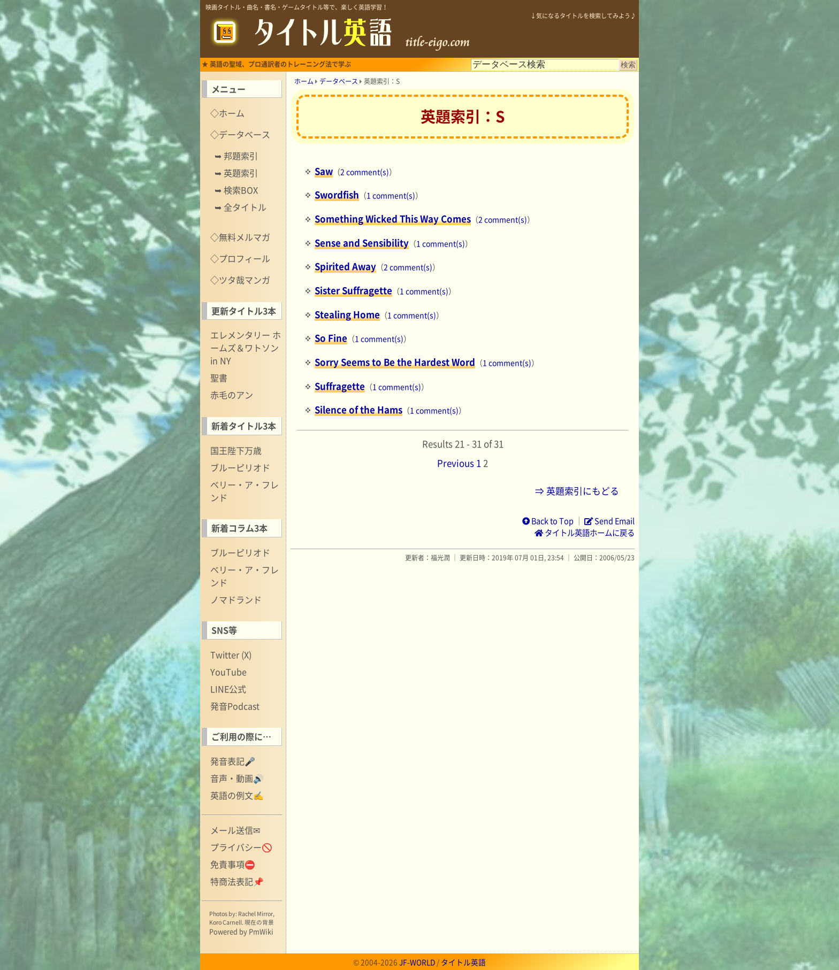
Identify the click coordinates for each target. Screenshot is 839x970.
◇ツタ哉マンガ (240, 279)
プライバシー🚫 (241, 847)
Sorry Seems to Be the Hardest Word (395, 362)
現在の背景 (259, 922)
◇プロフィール (240, 258)
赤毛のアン (231, 394)
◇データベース (240, 134)
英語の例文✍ (237, 795)
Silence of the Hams (358, 409)
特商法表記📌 (237, 881)
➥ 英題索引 (236, 172)
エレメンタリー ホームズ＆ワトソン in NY (245, 347)
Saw (324, 171)
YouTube (228, 671)
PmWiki (261, 931)
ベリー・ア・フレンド (244, 491)
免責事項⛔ (232, 864)
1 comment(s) (391, 195)
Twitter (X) (230, 654)
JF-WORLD (417, 962)
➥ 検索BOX (236, 189)
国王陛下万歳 (236, 450)
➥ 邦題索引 (236, 155)
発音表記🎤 (232, 761)
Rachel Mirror (255, 914)
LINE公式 (228, 688)
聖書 (218, 377)
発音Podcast (235, 705)
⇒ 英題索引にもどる (577, 490)
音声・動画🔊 (237, 778)
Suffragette (340, 386)
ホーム (304, 81)
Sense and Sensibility (362, 242)
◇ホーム (227, 112)
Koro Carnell (225, 922)
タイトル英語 (463, 962)
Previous (455, 463)
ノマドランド (236, 599)
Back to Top (548, 521)
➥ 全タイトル (240, 207)
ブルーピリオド (240, 467)
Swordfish (337, 194)
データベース (338, 81)
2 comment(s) (364, 171)
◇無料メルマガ (240, 236)
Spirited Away (345, 266)
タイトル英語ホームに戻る (585, 532)
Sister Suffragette (353, 290)
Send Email (609, 521)
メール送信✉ (235, 829)
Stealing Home (347, 314)
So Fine (331, 338)
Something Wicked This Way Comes (393, 218)
